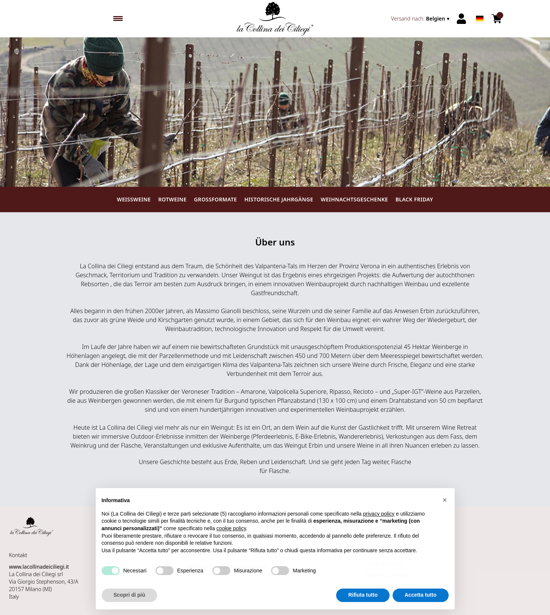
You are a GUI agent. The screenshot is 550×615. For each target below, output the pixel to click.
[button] (445, 502)
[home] (275, 18)
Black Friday (414, 199)
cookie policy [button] (231, 530)
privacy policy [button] (378, 516)
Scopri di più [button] (129, 597)
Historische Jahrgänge (278, 199)
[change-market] (421, 18)
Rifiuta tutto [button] (363, 597)
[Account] (461, 18)
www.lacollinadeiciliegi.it (39, 566)
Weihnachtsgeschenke (354, 199)
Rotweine (172, 199)
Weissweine (134, 199)
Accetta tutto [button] (421, 597)
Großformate (215, 199)
